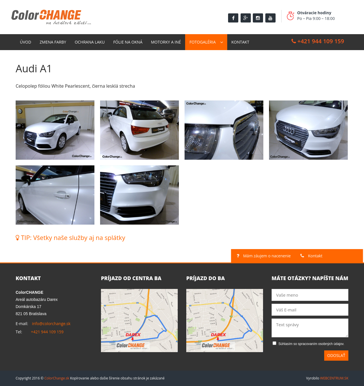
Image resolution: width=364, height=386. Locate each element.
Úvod (25, 42)
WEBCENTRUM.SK (334, 378)
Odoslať (336, 355)
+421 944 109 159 (317, 41)
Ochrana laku (90, 42)
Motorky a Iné (166, 42)
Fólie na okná (127, 42)
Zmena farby (53, 42)
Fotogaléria (202, 42)
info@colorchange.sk (51, 323)
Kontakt (240, 42)
